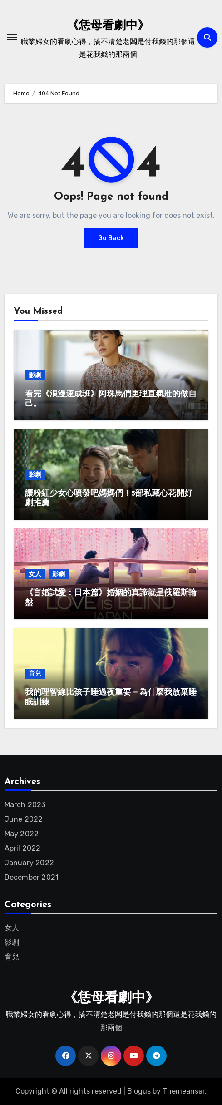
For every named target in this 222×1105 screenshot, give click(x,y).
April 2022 (23, 848)
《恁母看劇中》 (108, 26)
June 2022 (24, 819)
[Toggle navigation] (12, 37)
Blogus (139, 1091)
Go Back (111, 238)
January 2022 (29, 862)
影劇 (35, 375)
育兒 (35, 673)
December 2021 (32, 877)
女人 (35, 574)
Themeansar (184, 1091)
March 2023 (25, 804)
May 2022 (22, 833)
